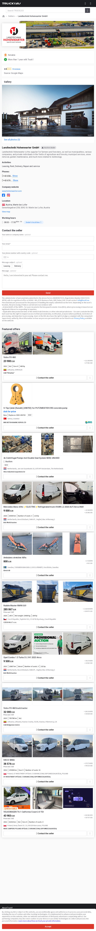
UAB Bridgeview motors (12, 725)
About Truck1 (7, 908)
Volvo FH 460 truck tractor (16, 708)
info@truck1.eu (83, 300)
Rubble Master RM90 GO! (15, 605)
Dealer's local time (33, 222)
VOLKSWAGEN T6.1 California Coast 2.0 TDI (24, 812)
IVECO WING (9, 760)
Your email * (6, 244)
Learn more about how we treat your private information (39, 921)
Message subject (12, 262)
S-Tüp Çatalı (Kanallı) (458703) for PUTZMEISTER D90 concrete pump (35, 408)
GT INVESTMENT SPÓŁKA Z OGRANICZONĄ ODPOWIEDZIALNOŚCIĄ (27, 777)
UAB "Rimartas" (9, 373)
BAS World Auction (10, 522)
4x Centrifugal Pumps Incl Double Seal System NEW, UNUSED (32, 458)
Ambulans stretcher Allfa (15, 557)
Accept (48, 926)
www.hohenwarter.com (12, 191)
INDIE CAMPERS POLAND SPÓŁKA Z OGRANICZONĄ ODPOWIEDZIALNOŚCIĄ (30, 829)
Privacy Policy (79, 318)
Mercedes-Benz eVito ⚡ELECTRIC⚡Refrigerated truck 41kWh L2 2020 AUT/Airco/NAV (44, 507)
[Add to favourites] (90, 377)
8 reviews (16, 69)
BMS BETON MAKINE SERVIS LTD (15, 422)
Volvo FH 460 (10, 357)
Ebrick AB (7, 570)
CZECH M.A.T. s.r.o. (10, 622)
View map (6, 211)
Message (9, 271)
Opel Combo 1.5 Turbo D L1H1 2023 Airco (23, 657)
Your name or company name (16, 234)
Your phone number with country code (20, 253)
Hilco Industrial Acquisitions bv (14, 472)
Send (48, 293)
